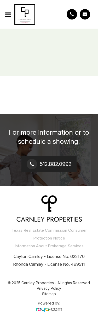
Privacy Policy (49, 288)
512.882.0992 (55, 164)
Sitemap (49, 294)
